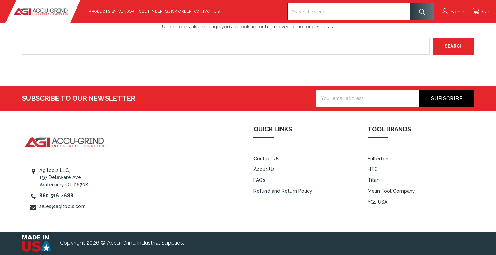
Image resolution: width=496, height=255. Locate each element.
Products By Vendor (128, 11)
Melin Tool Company (391, 191)
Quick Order (195, 11)
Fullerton (378, 158)
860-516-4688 (56, 195)
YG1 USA (377, 202)
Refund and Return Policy (282, 191)
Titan (374, 180)
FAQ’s (259, 180)
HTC (373, 169)
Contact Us (223, 11)
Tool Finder (166, 11)
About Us (264, 169)
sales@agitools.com (62, 206)
